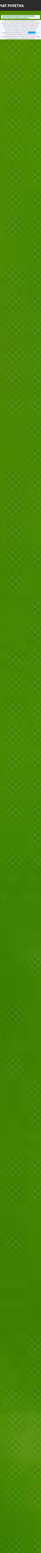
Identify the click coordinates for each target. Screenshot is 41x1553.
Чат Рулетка (12, 5)
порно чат (31, 33)
